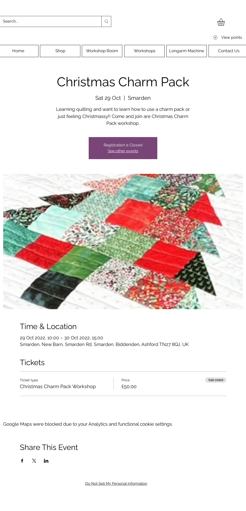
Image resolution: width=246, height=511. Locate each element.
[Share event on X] (34, 461)
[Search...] (47, 21)
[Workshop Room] (102, 51)
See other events (123, 151)
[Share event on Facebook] (22, 461)
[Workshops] (144, 51)
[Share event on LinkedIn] (46, 461)
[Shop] (60, 51)
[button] (225, 22)
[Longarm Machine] (186, 51)
